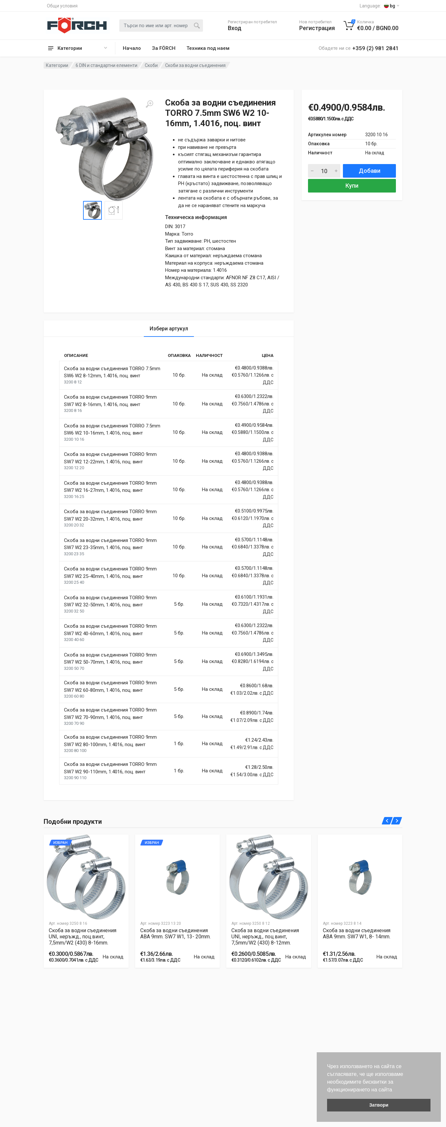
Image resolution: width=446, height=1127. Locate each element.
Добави (369, 170)
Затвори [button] (378, 1105)
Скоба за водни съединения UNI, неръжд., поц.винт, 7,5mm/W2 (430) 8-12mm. (265, 936)
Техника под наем (207, 48)
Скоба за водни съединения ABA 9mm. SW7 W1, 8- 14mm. (356, 933)
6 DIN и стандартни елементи (106, 65)
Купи (351, 185)
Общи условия (62, 6)
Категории (57, 65)
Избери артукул (169, 329)
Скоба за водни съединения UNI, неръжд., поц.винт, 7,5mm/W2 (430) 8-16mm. (82, 936)
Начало (132, 48)
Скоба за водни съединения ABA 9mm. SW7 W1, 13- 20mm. (175, 933)
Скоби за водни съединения (195, 65)
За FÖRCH (163, 48)
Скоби (151, 65)
